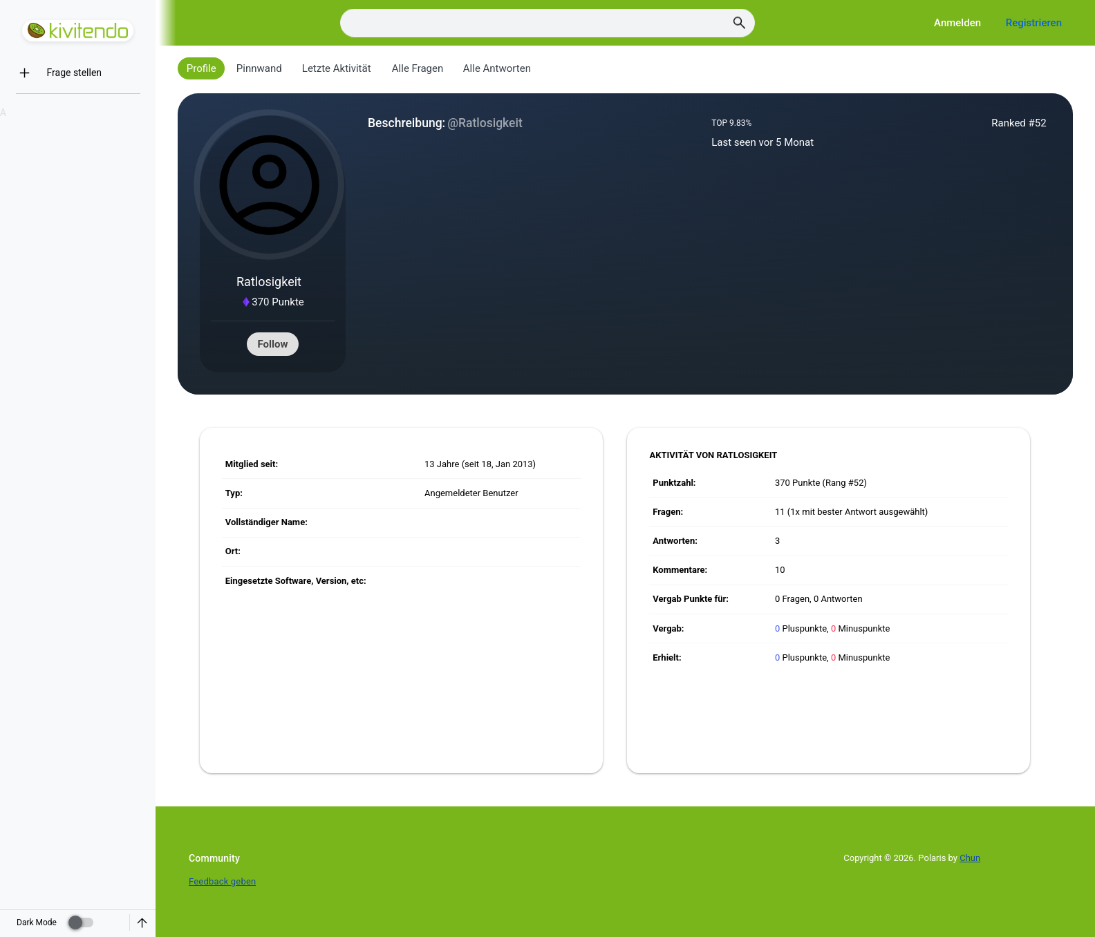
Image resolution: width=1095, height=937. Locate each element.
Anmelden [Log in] (957, 23)
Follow (273, 344)
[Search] (547, 23)
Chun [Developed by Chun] (970, 858)
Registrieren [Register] (1034, 23)
